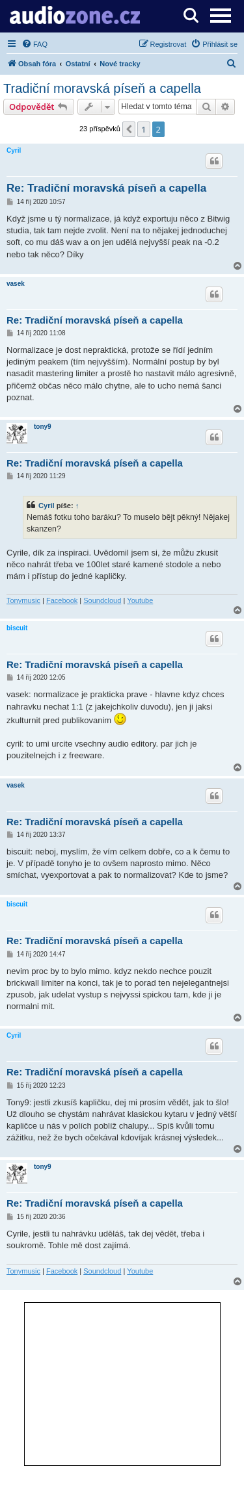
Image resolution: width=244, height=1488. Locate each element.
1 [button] (143, 129)
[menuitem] (34, 44)
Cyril (14, 150)
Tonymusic (23, 600)
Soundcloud (102, 600)
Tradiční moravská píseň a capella (102, 88)
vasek (16, 283)
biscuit (17, 628)
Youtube (140, 600)
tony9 (42, 426)
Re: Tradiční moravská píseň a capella (106, 188)
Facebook (61, 600)
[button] (128, 129)
